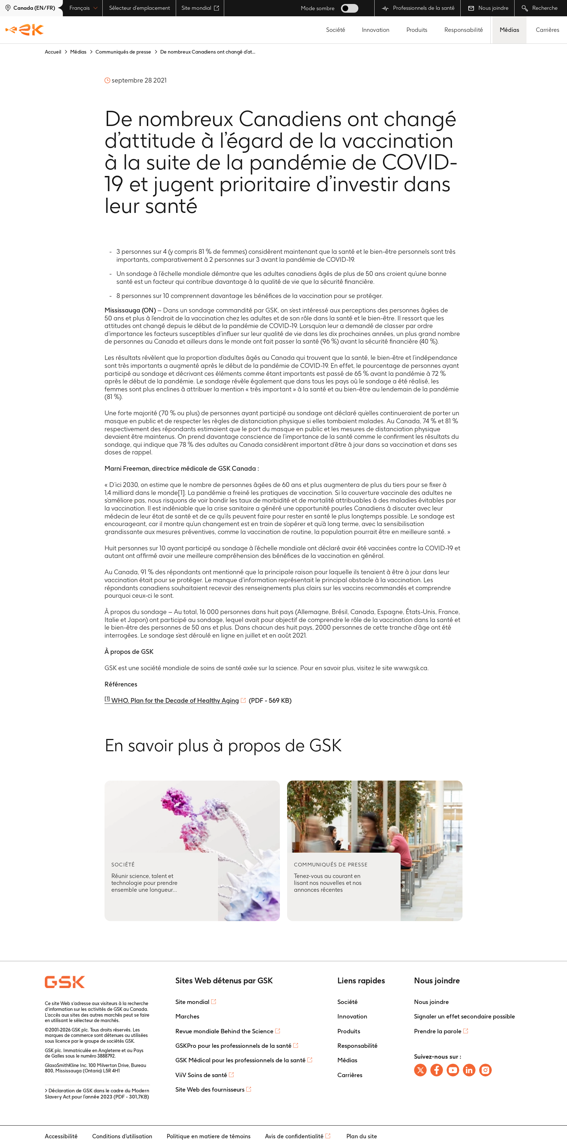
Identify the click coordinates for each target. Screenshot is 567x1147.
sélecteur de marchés (96, 1020)
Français (83, 8)
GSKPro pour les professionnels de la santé (233, 1045)
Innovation (375, 29)
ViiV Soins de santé (201, 1075)
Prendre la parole (437, 1031)
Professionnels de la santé (418, 8)
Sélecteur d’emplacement (139, 8)
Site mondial (200, 8)
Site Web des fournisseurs (209, 1089)
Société (335, 29)
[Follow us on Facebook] (436, 1070)
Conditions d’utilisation (122, 1136)
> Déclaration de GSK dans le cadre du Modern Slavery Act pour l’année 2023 (97, 1094)
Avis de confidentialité (294, 1136)
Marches (187, 1016)
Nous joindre (488, 8)
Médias (509, 29)
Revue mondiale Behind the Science (224, 1031)
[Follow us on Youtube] (453, 1070)
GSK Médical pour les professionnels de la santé (240, 1060)
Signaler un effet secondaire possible (464, 1016)
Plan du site (361, 1136)
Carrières (547, 29)
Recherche (540, 8)
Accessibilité (61, 1136)
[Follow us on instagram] (485, 1070)
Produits (416, 29)
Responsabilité (463, 29)
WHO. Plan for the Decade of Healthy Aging (172, 700)
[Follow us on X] (420, 1070)
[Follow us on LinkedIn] (469, 1070)
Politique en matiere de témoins (209, 1136)
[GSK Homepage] (24, 30)
